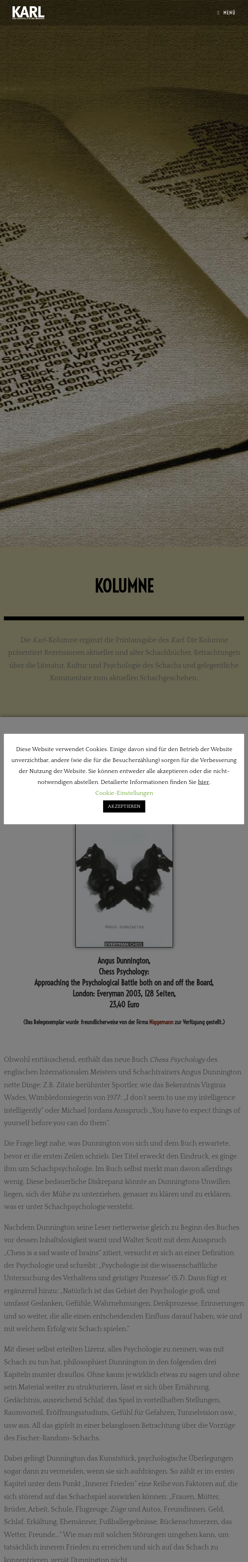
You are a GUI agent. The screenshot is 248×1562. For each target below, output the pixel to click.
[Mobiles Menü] (227, 12)
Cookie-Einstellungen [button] (124, 793)
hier (203, 782)
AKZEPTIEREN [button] (124, 806)
